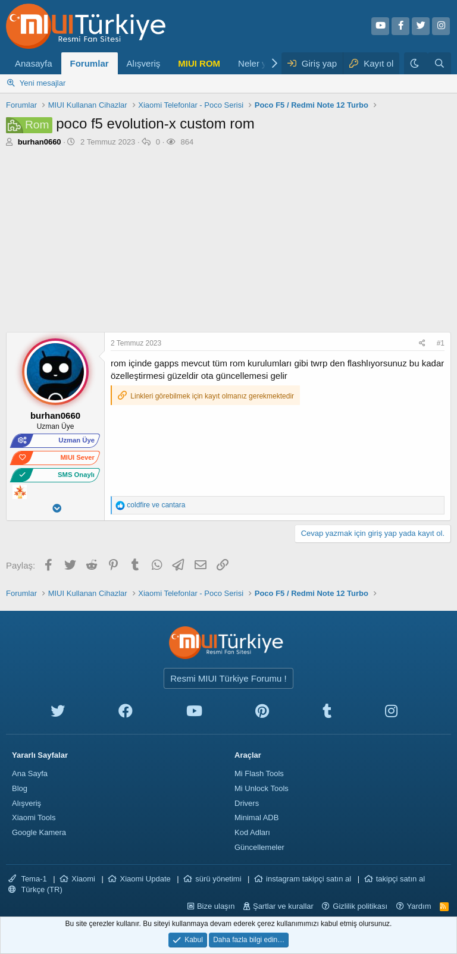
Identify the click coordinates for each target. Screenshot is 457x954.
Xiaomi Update (145, 878)
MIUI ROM (199, 63)
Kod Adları (252, 832)
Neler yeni (258, 63)
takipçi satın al (400, 878)
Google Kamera (39, 832)
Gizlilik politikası (360, 906)
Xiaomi (83, 878)
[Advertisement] (228, 242)
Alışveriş (144, 63)
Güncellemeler (259, 847)
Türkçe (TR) (35, 889)
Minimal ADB (256, 817)
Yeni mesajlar (43, 83)
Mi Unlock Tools (261, 788)
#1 (441, 343)
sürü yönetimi (218, 878)
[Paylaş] (424, 343)
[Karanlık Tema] (416, 63)
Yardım (419, 906)
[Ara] (439, 63)
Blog (19, 788)
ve (156, 505)
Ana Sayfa (30, 773)
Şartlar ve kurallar (283, 906)
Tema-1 (27, 878)
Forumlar (89, 63)
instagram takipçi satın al (308, 878)
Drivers (246, 803)
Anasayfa (33, 63)
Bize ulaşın (216, 906)
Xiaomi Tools (33, 817)
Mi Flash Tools (259, 773)
